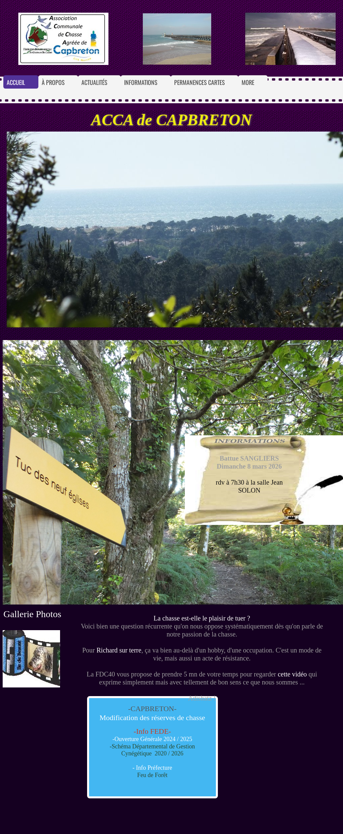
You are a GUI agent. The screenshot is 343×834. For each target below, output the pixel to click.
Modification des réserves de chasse (152, 717)
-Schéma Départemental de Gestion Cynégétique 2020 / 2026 (152, 750)
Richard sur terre (118, 650)
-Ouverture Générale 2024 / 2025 (152, 739)
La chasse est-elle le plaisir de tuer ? (201, 618)
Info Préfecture (154, 767)
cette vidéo (292, 674)
